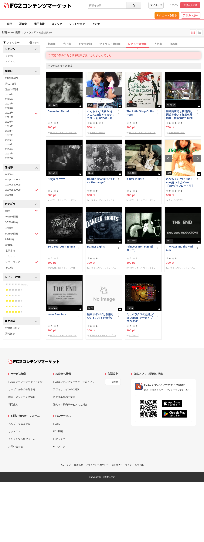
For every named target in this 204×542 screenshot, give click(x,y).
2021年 (9, 117)
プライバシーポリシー (97, 464)
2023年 (9, 108)
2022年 (21, 113)
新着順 (52, 43)
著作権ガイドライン (122, 464)
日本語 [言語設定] (114, 382)
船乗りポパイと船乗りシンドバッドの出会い (100, 316)
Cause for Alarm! (58, 111)
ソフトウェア (77, 23)
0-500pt (9, 174)
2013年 (9, 153)
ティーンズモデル (97, 133)
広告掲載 (139, 464)
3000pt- (9, 194)
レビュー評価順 (137, 43)
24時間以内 (11, 78)
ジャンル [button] (21, 49)
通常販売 (10, 333)
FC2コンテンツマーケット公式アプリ (74, 381)
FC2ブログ (59, 446)
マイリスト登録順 (110, 43)
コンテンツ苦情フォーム (21, 439)
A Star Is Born (135, 179)
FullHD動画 (21, 233)
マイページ (156, 5)
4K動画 (9, 228)
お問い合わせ (15, 446)
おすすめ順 (85, 43)
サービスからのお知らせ (21, 389)
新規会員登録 (190, 5)
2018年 (9, 130)
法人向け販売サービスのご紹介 (70, 404)
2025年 (9, 99)
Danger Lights (96, 246)
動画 (9, 23)
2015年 (9, 144)
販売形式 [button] (21, 321)
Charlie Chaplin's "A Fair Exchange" (101, 181)
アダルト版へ (191, 15)
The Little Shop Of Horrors (140, 113)
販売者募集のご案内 (64, 397)
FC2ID (56, 423)
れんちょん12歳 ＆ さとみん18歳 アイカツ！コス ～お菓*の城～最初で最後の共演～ (100, 115)
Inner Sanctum (57, 314)
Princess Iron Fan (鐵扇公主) (140, 248)
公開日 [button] (21, 71)
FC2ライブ (59, 439)
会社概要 (78, 464)
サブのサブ (133, 335)
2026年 (9, 94)
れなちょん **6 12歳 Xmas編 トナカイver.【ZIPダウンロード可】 (180, 182)
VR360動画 (11, 222)
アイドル (10, 61)
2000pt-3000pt (21, 190)
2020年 (9, 121)
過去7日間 (10, 83)
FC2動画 (58, 431)
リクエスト (14, 431)
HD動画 (9, 239)
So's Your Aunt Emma (61, 246)
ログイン (173, 5)
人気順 (158, 43)
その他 (96, 23)
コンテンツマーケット (47, 5)
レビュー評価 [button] (21, 277)
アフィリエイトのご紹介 (66, 389)
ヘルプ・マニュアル (19, 423)
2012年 (9, 158)
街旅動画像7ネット (176, 133)
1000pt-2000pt (13, 184)
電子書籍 (39, 23)
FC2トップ (65, 464)
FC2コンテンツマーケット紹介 (25, 381)
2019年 (9, 126)
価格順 (174, 43)
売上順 (67, 43)
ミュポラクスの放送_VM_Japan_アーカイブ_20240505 (140, 318)
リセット (34, 42)
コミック (57, 23)
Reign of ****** (56, 179)
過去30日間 (11, 89)
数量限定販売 (12, 328)
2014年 (9, 149)
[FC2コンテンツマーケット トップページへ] (34, 361)
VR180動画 (11, 216)
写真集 (23, 23)
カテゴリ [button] (21, 204)
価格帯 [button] (21, 168)
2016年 (9, 140)
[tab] (125, 44)
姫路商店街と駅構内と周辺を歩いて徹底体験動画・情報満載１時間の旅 (179, 115)
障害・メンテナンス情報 (21, 397)
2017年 (9, 135)
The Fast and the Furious (179, 248)
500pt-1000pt (12, 179)
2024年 (9, 103)
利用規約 (13, 404)
